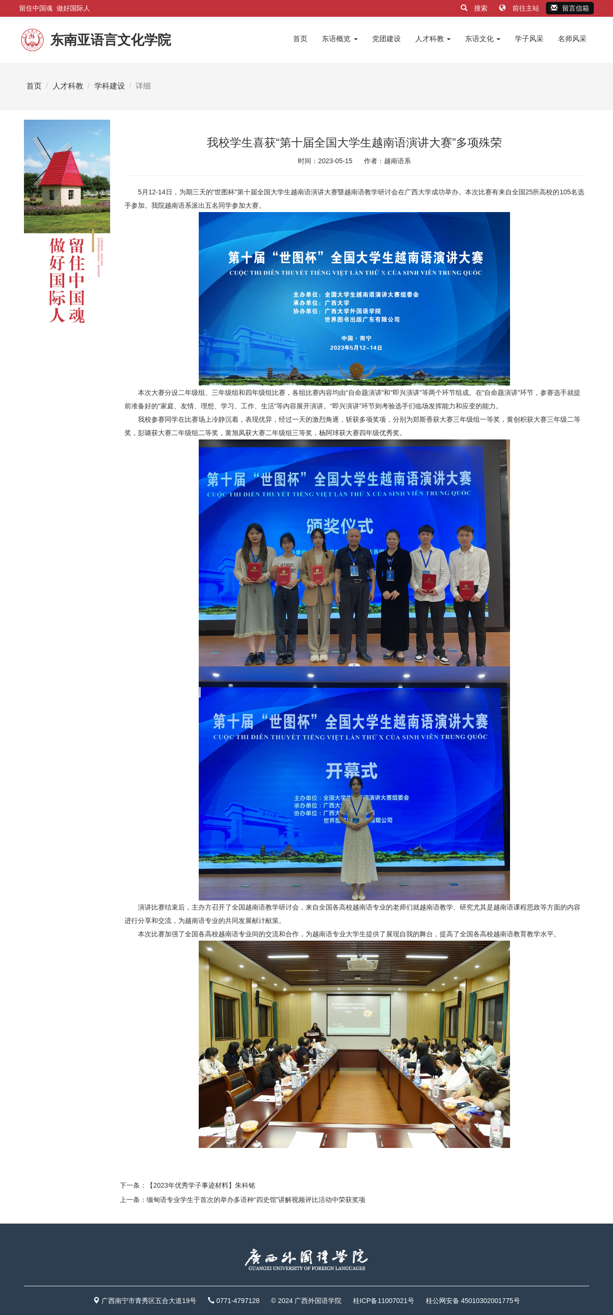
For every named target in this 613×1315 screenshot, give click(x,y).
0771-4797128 (238, 1300)
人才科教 (433, 38)
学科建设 (109, 86)
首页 (300, 38)
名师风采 (572, 38)
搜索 (475, 8)
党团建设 (386, 38)
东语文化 (482, 38)
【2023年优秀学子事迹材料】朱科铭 (201, 1185)
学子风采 (529, 38)
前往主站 (520, 8)
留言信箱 (570, 8)
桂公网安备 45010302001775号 (473, 1300)
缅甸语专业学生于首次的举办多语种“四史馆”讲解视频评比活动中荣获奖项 (256, 1199)
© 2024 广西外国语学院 (306, 1300)
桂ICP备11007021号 (383, 1300)
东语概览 (339, 38)
